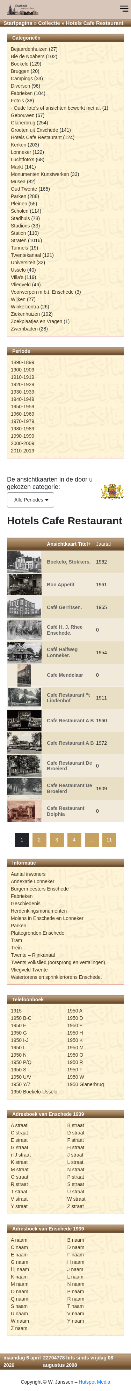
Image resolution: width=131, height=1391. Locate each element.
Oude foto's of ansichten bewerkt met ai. (57, 108)
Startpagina (17, 23)
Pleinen (19, 203)
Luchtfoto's (22, 159)
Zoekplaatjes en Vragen (36, 321)
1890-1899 (22, 362)
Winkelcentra (25, 306)
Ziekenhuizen (25, 314)
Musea (18, 181)
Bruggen (20, 71)
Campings (22, 78)
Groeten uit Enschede (34, 130)
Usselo (18, 270)
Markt (17, 167)
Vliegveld (21, 284)
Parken (18, 196)
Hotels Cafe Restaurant (36, 137)
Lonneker (21, 152)
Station (18, 233)
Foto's (17, 100)
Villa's (17, 277)
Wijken (18, 299)
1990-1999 (22, 436)
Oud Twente (24, 189)
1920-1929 (22, 384)
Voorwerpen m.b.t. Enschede (42, 292)
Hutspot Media (94, 1382)
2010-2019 (22, 451)
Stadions (20, 226)
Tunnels (19, 248)
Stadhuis (20, 218)
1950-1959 (22, 406)
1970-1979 (22, 421)
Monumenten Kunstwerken (40, 174)
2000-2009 (22, 443)
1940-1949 (22, 399)
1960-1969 (22, 414)
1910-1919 (22, 377)
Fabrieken (21, 93)
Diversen (20, 86)
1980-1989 (22, 428)
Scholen (20, 211)
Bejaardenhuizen (29, 49)
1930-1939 (22, 392)
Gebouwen (23, 115)
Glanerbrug (23, 122)
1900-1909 (22, 370)
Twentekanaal (26, 255)
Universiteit (23, 262)
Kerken (18, 145)
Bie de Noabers (28, 56)
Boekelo (20, 64)
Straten (19, 240)
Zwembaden (24, 329)
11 (109, 840)
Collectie (49, 23)
